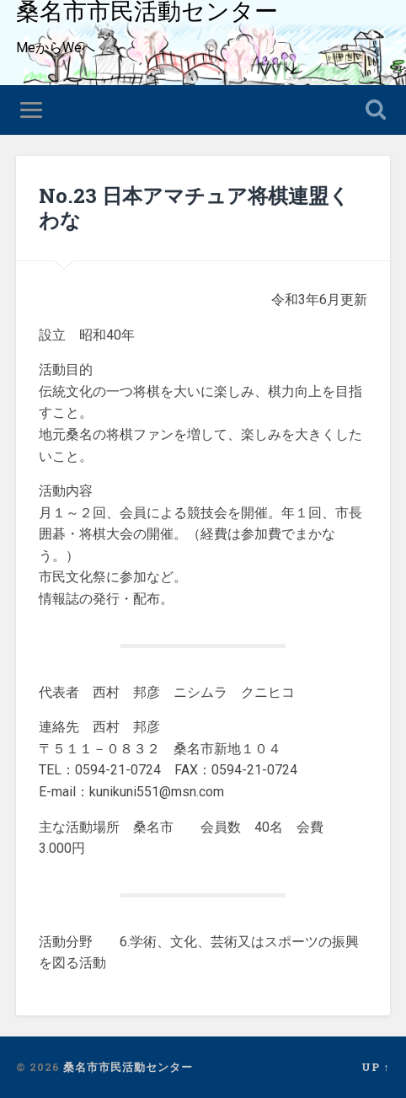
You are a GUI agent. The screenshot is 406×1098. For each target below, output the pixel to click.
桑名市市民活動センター (128, 1067)
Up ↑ (375, 1067)
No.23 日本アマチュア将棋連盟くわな (194, 207)
